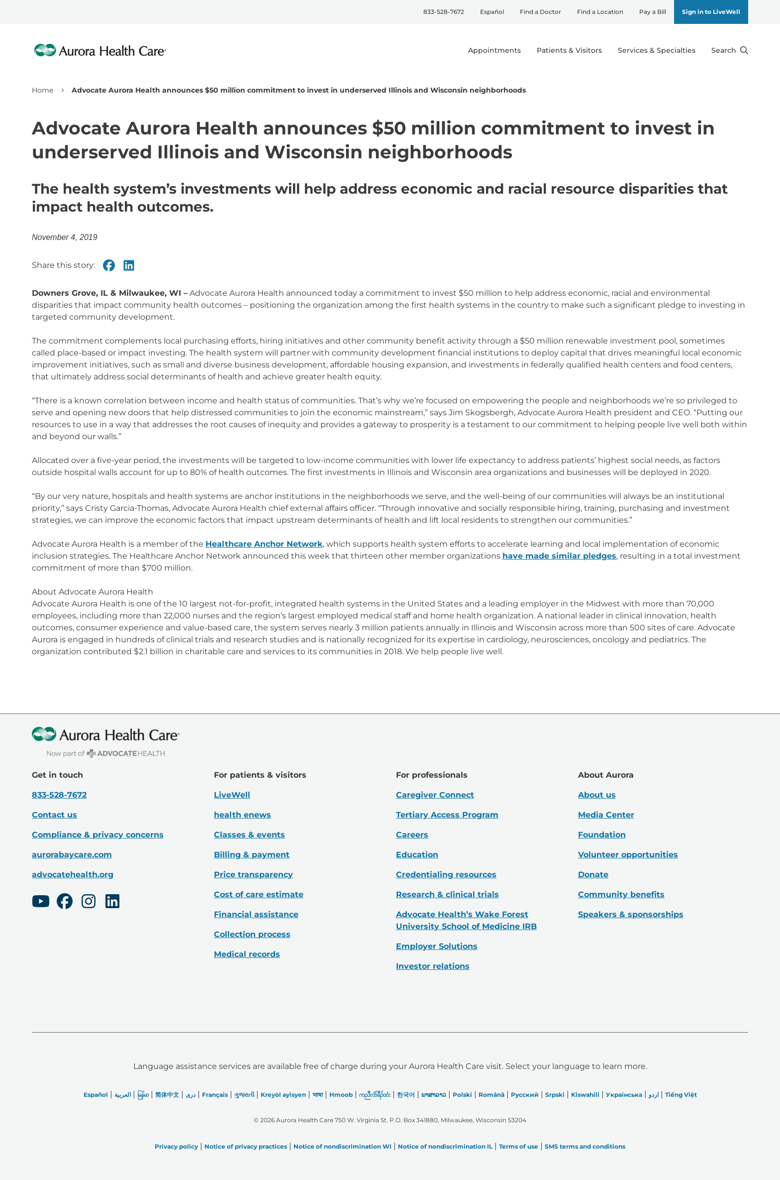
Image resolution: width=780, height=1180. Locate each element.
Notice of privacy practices (245, 1146)
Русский (525, 1094)
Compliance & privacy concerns (98, 834)
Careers (412, 834)
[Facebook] (109, 265)
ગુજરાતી (244, 1094)
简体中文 (167, 1094)
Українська (624, 1094)
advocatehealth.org (72, 874)
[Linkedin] (129, 265)
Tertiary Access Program (447, 815)
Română (491, 1094)
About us (597, 795)
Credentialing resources (446, 874)
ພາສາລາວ (433, 1094)
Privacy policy (176, 1146)
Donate (593, 874)
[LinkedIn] (112, 903)
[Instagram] (89, 903)
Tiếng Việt (681, 1094)
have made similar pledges (559, 556)
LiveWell (232, 795)
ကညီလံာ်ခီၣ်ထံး (374, 1094)
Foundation (602, 834)
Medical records (247, 954)
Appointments (494, 50)
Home (42, 90)
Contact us (54, 815)
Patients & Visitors (569, 50)
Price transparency (253, 874)
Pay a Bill (652, 11)
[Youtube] (41, 903)
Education (417, 854)
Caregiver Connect (435, 795)
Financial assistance (256, 914)
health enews (242, 815)
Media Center (606, 815)
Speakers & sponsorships (630, 914)
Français (215, 1094)
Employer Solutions (437, 946)
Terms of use (518, 1146)
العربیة (122, 1094)
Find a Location (600, 11)
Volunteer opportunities (628, 854)
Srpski (555, 1094)
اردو (654, 1094)
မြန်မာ (143, 1094)
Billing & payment (252, 854)
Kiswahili (585, 1094)
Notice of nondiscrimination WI (342, 1146)
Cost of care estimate (258, 894)
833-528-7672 (443, 11)
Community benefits (621, 894)
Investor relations (433, 966)
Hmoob (341, 1094)
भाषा (317, 1094)
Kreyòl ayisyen (283, 1094)
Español (492, 11)
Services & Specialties (656, 50)
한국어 (406, 1094)
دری (190, 1094)
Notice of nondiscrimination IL (445, 1146)
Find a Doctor (540, 11)
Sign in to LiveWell (711, 11)
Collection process (252, 934)
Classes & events (249, 834)
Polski (462, 1094)
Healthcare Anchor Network (264, 544)
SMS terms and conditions (585, 1146)
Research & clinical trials (447, 894)
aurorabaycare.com (72, 854)
